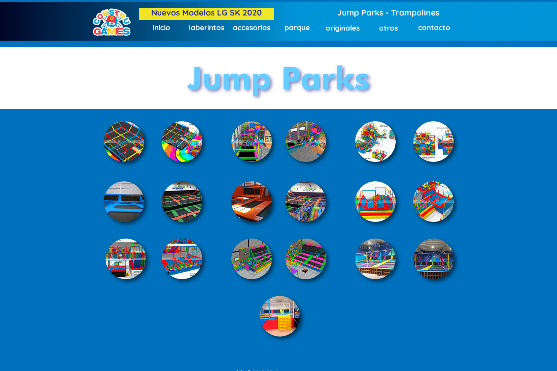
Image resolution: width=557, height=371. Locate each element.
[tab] (124, 141)
